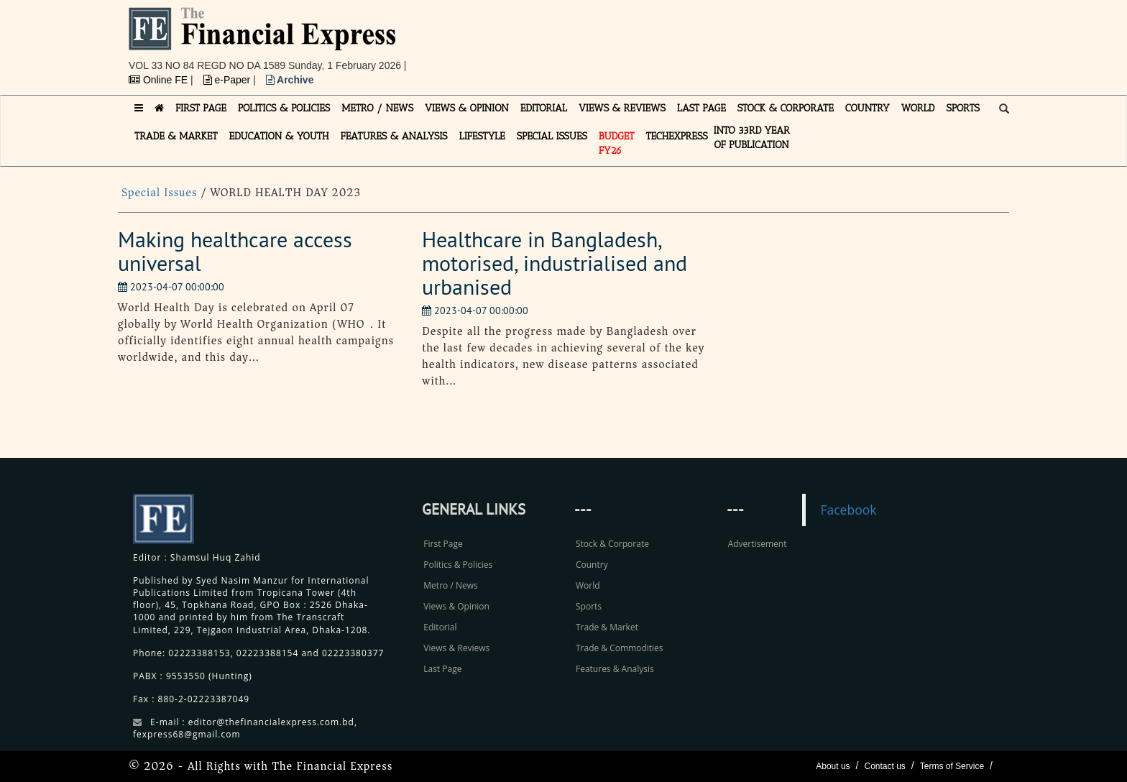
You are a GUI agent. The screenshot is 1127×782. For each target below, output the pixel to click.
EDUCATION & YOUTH (279, 136)
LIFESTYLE (482, 136)
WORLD (918, 108)
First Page (442, 544)
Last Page (442, 669)
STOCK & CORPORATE (785, 108)
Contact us (884, 766)
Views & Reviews (456, 648)
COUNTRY (867, 108)
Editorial (439, 627)
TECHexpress (676, 136)
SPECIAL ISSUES (552, 136)
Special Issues (161, 193)
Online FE (159, 80)
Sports (589, 606)
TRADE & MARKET (176, 136)
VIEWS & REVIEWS (622, 108)
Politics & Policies (457, 564)
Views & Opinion (456, 606)
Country (592, 564)
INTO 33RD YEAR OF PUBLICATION (752, 137)
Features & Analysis (615, 669)
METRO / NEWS (377, 108)
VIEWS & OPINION (467, 108)
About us (833, 766)
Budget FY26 (617, 143)
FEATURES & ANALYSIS (394, 136)
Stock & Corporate (612, 544)
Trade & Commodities (619, 648)
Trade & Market (607, 627)
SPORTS (963, 108)
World (588, 585)
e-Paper (228, 80)
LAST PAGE (701, 108)
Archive (290, 80)
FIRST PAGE (200, 108)
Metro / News (450, 585)
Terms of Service (952, 766)
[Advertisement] (762, 39)
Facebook (848, 509)
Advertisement (757, 544)
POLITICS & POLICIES (284, 108)
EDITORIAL (543, 108)
